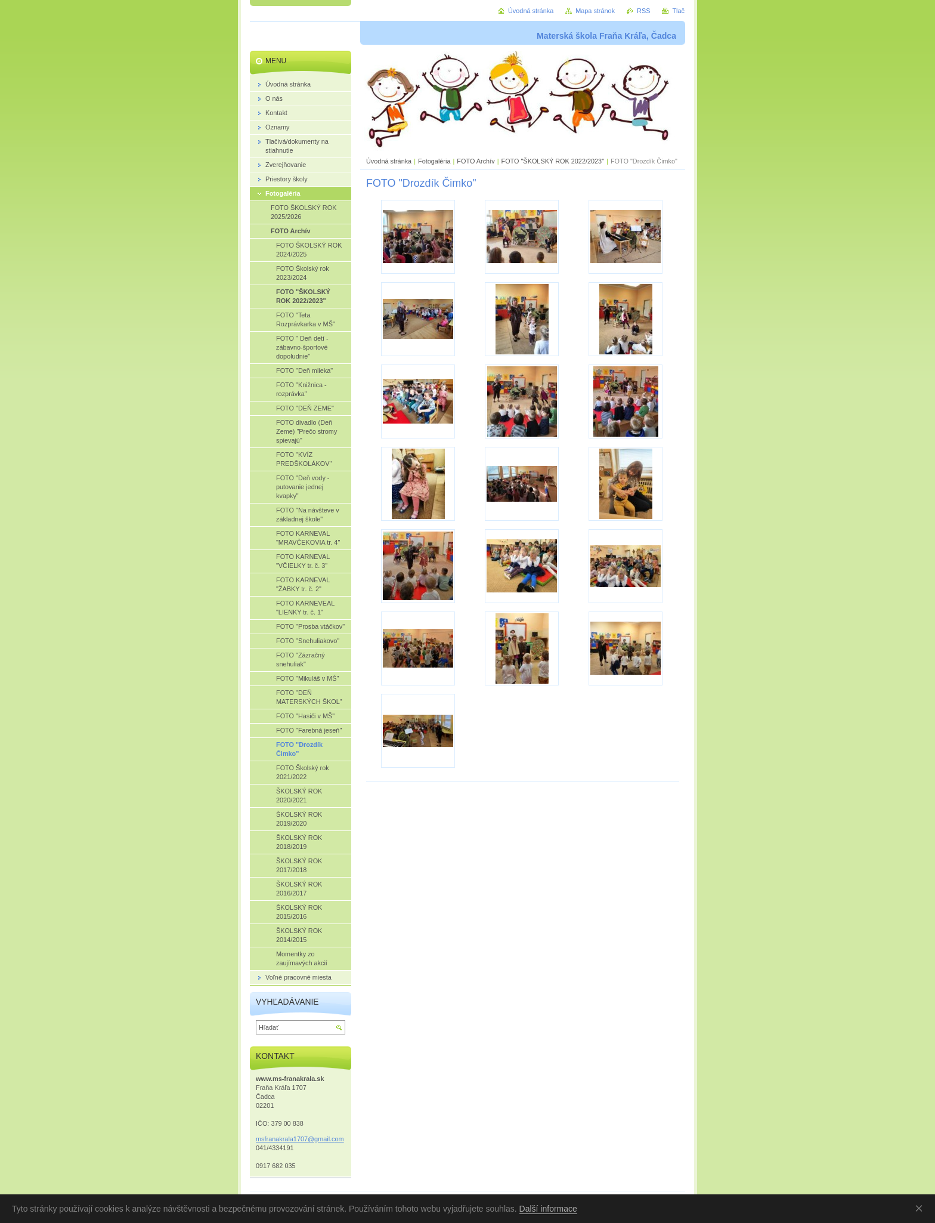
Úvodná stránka (388, 161)
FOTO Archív (476, 161)
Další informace (548, 1208)
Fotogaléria (434, 161)
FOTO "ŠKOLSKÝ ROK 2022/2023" (552, 161)
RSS (643, 10)
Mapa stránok (595, 10)
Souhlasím (921, 1208)
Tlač (678, 10)
